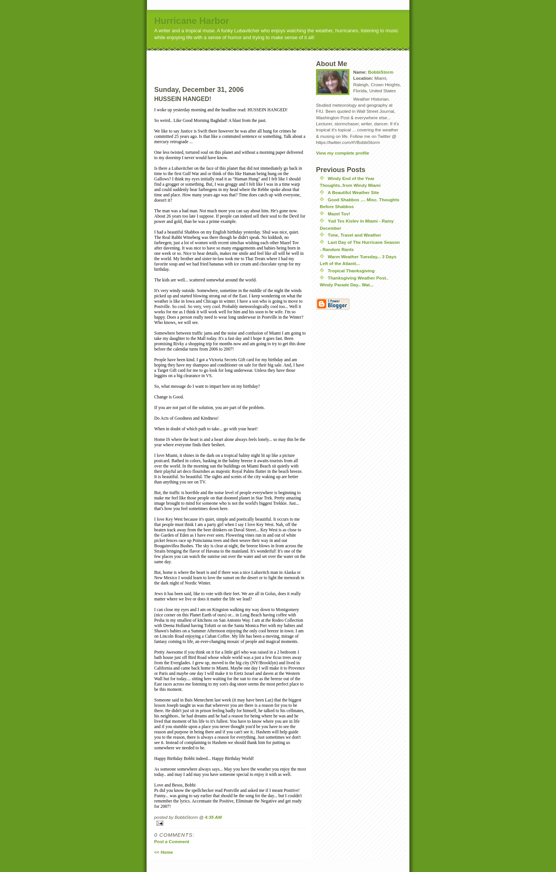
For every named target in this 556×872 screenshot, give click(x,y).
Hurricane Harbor (191, 21)
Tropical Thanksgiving (351, 270)
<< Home (163, 852)
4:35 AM (213, 817)
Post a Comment (171, 841)
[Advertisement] (244, 62)
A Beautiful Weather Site (353, 192)
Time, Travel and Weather (354, 234)
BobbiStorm (380, 72)
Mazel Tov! (339, 213)
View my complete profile (342, 152)
